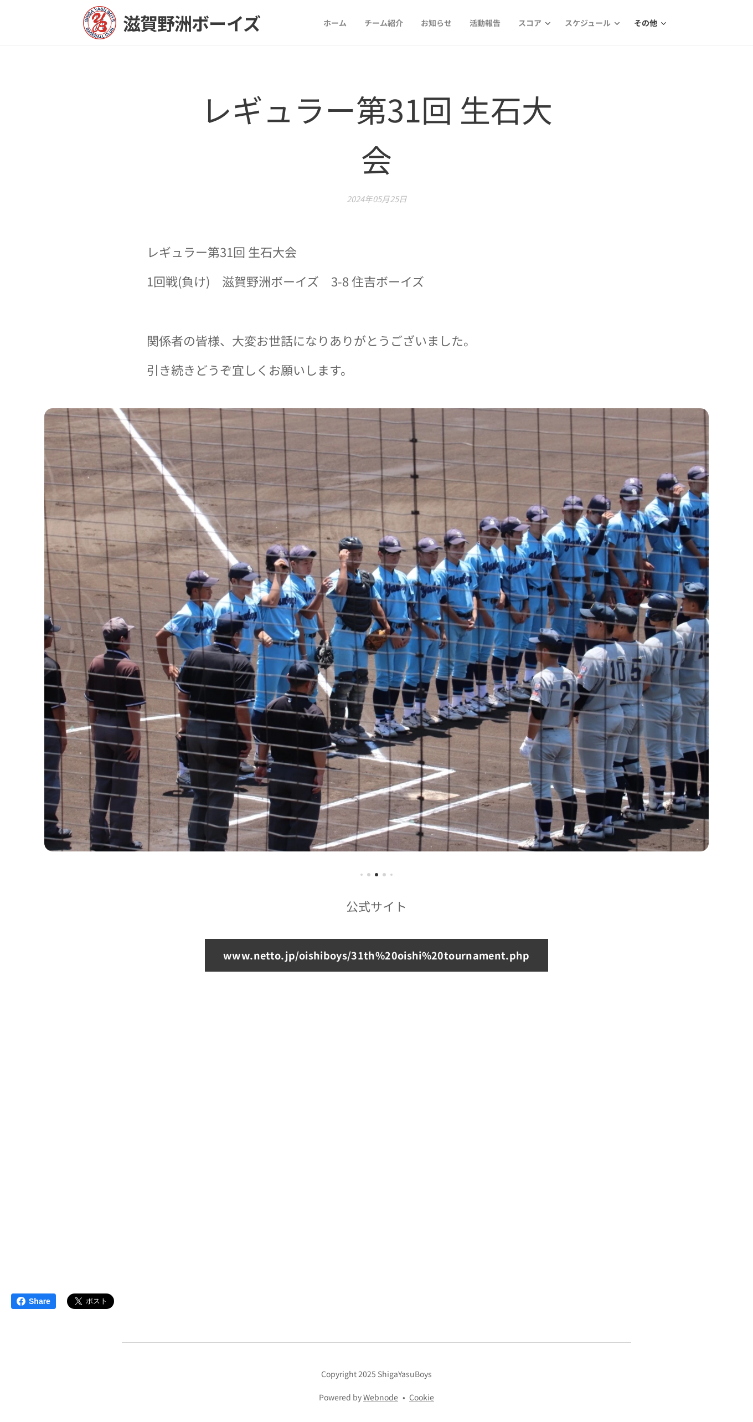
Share (33, 1301)
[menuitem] (338, 23)
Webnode (380, 1397)
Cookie (421, 1397)
